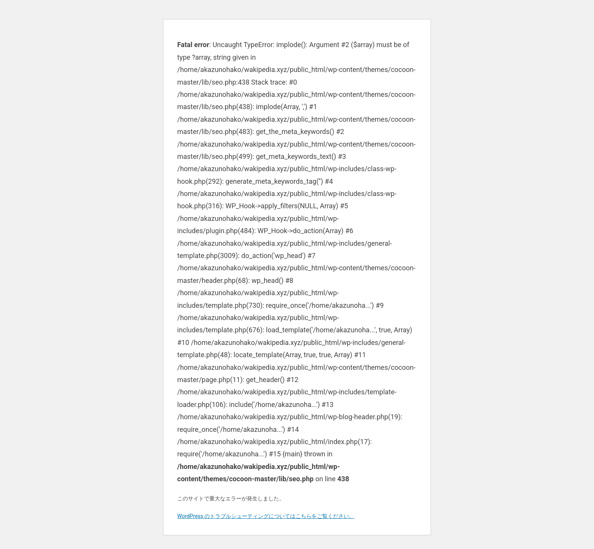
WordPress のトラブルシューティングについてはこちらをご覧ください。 (266, 516)
